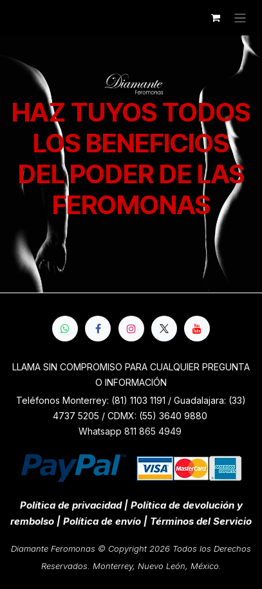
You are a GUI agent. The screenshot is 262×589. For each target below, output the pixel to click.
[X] (164, 328)
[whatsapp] (65, 328)
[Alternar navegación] (240, 17)
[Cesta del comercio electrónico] (215, 18)
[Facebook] (98, 328)
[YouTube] (197, 328)
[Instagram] (131, 328)
